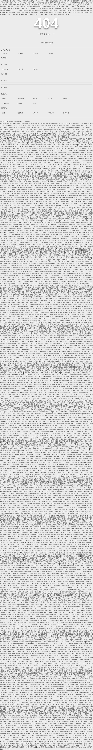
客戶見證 (4, 80)
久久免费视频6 (69, 437)
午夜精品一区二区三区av (40, 298)
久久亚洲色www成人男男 (65, 692)
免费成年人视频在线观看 (31, 154)
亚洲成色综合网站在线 (84, 400)
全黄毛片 (49, 651)
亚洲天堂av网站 (66, 402)
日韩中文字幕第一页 (36, 567)
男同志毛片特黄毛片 (58, 139)
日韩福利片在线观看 (57, 246)
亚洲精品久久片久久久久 (81, 587)
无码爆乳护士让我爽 (46, 745)
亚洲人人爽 (39, 224)
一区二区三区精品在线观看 (46, 242)
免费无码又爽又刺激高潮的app (76, 410)
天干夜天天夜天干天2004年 (49, 162)
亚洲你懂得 (86, 279)
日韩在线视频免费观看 (63, 298)
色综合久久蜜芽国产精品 (30, 558)
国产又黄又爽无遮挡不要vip (71, 583)
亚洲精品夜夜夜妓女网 (66, 564)
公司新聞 (51, 113)
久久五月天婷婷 (41, 651)
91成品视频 (32, 651)
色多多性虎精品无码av (7, 714)
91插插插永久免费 (83, 187)
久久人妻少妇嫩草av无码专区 (75, 452)
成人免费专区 (35, 655)
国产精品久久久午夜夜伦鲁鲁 (57, 415)
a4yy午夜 (58, 663)
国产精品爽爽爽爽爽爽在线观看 (58, 528)
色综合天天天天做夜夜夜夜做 (39, 612)
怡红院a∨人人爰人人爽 (64, 645)
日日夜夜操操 (50, 589)
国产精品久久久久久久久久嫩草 (36, 585)
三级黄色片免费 (59, 443)
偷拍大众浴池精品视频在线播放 (24, 569)
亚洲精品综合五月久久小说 (27, 269)
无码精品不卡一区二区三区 (60, 425)
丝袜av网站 (41, 400)
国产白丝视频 (54, 595)
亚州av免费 (16, 601)
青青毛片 (33, 213)
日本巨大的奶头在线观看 (7, 330)
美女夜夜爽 (67, 332)
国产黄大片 (38, 293)
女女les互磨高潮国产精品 (54, 406)
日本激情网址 (75, 470)
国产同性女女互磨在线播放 (71, 472)
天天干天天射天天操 (80, 509)
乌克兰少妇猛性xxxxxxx (30, 150)
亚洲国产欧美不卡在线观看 (21, 355)
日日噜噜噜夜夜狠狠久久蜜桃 (83, 540)
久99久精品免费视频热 (21, 295)
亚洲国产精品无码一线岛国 (78, 382)
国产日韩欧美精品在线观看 (35, 197)
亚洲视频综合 (50, 429)
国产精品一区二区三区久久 (77, 630)
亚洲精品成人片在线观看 (86, 246)
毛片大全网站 (36, 297)
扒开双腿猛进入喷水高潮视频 (12, 669)
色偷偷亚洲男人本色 (28, 669)
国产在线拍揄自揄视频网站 (72, 324)
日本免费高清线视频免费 (27, 667)
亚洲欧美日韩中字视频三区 (49, 694)
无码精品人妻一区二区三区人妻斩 (48, 343)
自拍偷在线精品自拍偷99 (16, 312)
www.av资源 (69, 320)
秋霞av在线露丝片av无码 (48, 449)
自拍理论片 (12, 279)
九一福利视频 (50, 544)
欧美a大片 (13, 143)
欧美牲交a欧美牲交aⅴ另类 (82, 669)
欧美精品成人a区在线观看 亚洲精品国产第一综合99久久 (63, 185)
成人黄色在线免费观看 (20, 566)
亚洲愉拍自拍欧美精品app (66, 677)
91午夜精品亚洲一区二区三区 (52, 721)
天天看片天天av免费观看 (48, 505)
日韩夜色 (17, 156)
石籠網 (19, 103)
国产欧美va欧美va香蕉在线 (48, 527)
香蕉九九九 (3, 704)
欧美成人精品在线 (68, 406)
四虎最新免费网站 (41, 337)
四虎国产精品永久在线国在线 (49, 347)
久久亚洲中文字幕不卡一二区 (71, 271)
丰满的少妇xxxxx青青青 (35, 189)
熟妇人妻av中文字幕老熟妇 (62, 242)
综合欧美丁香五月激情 (74, 686)
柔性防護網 (5, 103)
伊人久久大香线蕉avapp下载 (84, 205)
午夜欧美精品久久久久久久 (44, 470)
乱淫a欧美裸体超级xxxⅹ (41, 669)
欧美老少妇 (40, 277)
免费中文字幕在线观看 (54, 571)
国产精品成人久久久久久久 (55, 310)
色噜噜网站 (81, 581)
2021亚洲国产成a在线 (20, 712)
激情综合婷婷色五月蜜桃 (44, 610)
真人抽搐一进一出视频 (14, 702)
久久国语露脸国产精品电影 (61, 427)
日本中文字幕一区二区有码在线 (22, 281)
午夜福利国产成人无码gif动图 (28, 320)
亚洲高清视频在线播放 (36, 345)
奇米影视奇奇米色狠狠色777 (16, 443)
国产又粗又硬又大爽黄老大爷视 (23, 538)
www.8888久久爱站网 (49, 224)
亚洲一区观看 (9, 412)
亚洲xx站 (71, 540)
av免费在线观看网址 (42, 620)
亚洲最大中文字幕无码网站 (38, 435)
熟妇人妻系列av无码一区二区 (53, 201)
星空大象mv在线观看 (80, 158)
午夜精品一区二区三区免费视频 (23, 240)
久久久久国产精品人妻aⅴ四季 (12, 283)
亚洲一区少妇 (31, 554)
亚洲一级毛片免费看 (26, 449)
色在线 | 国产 (4, 373)
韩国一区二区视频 (40, 376)
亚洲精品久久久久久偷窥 (84, 702)
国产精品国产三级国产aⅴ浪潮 (82, 490)
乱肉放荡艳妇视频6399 (31, 195)
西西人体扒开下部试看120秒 (75, 261)
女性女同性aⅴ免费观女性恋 (19, 718)
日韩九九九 (35, 230)
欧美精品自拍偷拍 (40, 474)
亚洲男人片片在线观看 (25, 675)
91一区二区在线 (73, 608)
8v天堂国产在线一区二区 (44, 519)
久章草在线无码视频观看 (15, 747)
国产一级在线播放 (81, 306)
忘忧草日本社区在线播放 (40, 252)
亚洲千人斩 (25, 521)
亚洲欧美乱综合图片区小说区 (64, 334)
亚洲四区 (19, 180)
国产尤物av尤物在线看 (50, 649)
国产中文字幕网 (84, 519)
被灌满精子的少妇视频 (33, 182)
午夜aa (60, 472)
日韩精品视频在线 (74, 497)
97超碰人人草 (51, 558)
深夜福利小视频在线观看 (68, 702)
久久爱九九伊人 (73, 178)
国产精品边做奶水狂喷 (42, 308)
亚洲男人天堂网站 (52, 351)
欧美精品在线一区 (67, 295)
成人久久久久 (89, 729)
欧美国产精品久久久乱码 (49, 265)
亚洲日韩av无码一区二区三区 (34, 402)
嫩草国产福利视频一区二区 (36, 733)
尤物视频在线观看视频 (83, 454)
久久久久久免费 (55, 373)
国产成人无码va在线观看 (15, 737)
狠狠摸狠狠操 (72, 488)
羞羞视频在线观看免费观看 (61, 226)
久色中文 (61, 577)
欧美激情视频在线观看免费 (25, 491)
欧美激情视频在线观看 (75, 413)
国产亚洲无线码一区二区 (26, 550)
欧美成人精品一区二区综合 (51, 509)
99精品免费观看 (84, 269)
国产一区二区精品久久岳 (56, 523)
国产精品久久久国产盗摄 (40, 538)
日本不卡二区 (6, 718)
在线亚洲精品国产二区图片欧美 (28, 254)
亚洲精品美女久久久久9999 (51, 454)
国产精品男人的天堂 (56, 704)
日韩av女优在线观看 (14, 390)
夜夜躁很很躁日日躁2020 (66, 495)
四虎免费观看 (72, 569)
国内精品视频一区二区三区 (48, 300)
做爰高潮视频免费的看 (83, 480)
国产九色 (79, 176)
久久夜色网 (67, 168)
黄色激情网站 (46, 285)
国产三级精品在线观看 (45, 328)
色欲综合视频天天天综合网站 (75, 534)
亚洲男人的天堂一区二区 (59, 665)
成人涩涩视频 (67, 550)
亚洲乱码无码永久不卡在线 (79, 168)
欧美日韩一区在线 (11, 657)
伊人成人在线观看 (61, 254)
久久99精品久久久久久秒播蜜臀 (31, 523)
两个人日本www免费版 (10, 322)
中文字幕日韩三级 (61, 671)
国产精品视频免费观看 (78, 550)
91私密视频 (19, 548)
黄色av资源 (42, 388)
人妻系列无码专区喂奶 (28, 429)
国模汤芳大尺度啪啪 (76, 369)
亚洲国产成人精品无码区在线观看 (14, 234)
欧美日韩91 (66, 258)
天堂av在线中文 (66, 721)
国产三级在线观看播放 (39, 608)
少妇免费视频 (71, 708)
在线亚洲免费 (53, 513)
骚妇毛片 (83, 271)
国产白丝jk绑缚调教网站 (79, 417)
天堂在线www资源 (25, 626)
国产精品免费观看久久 (14, 478)
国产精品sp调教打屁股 (52, 176)
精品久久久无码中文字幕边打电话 (29, 375)
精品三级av (84, 398)
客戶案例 (20, 53)
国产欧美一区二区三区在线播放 (66, 265)
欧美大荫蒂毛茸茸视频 (10, 511)
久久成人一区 (24, 452)
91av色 (71, 587)
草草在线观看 (5, 696)
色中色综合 (72, 256)
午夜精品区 (37, 696)
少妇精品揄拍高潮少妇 (70, 232)
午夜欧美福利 (87, 367)
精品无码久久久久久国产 (67, 669)
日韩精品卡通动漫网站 (58, 684)
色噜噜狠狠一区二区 (15, 298)
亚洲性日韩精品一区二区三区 (38, 302)
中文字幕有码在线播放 (20, 482)
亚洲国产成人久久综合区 (11, 675)
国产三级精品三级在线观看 (72, 743)
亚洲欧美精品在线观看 (55, 189)
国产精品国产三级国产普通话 (75, 667)
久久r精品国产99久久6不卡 (13, 435)
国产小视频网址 (42, 170)
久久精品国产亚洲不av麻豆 (21, 334)
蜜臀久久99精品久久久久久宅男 (75, 170)
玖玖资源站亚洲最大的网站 (70, 396)
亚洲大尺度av (60, 209)
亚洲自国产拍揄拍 (80, 677)
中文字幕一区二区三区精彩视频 (26, 456)
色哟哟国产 (32, 277)
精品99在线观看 (76, 402)
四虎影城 (89, 727)
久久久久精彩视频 (44, 373)
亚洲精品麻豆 (38, 688)
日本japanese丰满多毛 (85, 462)
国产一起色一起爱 (46, 203)
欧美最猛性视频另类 (51, 692)
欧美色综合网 (8, 398)
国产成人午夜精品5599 (26, 275)
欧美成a (64, 236)
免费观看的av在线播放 (52, 682)
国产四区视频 (66, 318)
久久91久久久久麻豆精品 (29, 702)
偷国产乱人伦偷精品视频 (32, 431)
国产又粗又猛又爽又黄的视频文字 (10, 345)
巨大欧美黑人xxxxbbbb (47, 431)
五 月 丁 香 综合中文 (62, 558)
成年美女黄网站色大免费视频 (25, 458)
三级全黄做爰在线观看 (79, 330)
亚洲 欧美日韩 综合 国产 (35, 427)
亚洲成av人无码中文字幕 (34, 363)
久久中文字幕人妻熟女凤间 (84, 283)
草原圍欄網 (20, 98)
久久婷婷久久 (75, 289)
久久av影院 (4, 384)
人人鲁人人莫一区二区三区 (60, 150)
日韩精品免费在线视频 (78, 139)
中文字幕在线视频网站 (17, 314)
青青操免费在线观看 (25, 653)
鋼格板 (4, 98)
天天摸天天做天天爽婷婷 (51, 606)
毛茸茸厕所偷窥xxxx (58, 211)
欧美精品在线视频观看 (22, 258)
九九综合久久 (31, 152)
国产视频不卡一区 (31, 663)
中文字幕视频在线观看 (63, 536)
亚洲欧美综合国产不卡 (78, 162)
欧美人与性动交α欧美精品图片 (74, 341)
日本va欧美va (61, 224)
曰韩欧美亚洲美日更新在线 (80, 195)
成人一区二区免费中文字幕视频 (72, 378)
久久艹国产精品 (62, 521)
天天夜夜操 (60, 398)
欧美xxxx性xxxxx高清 (22, 501)
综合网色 (89, 217)
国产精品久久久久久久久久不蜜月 (28, 380)
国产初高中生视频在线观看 (45, 228)
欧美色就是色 (15, 226)
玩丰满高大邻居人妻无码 (58, 215)
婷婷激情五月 (34, 392)
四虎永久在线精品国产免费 (40, 332)
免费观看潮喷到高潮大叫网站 (8, 527)
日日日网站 (34, 626)
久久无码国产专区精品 (18, 719)
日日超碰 (45, 293)
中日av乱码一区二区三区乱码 (15, 289)
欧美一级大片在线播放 (26, 361)
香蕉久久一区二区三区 (53, 388)
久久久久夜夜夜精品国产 (31, 745)
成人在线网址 (37, 449)
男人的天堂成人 (40, 429)
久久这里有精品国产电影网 (73, 719)
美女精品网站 (74, 427)
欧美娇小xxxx (21, 353)
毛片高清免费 (45, 601)
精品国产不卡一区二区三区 (21, 546)
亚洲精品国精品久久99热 (26, 583)
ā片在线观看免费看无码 (16, 154)
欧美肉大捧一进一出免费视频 (58, 624)
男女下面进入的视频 (21, 441)
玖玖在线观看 (52, 182)
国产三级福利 (12, 456)
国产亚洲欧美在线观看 (38, 176)
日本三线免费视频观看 (74, 737)
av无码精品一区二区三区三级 (61, 462)
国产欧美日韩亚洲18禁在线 (80, 388)
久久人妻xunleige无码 (69, 456)
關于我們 (4, 64)
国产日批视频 (77, 334)
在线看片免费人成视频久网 (57, 581)
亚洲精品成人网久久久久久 (15, 731)
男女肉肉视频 (63, 737)
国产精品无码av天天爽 (9, 458)
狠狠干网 (78, 517)
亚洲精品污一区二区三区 (49, 645)
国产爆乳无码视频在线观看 (45, 408)
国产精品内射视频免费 (15, 150)
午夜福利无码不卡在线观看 (54, 550)
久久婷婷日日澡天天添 (14, 692)
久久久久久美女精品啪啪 (81, 295)
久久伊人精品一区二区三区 (19, 148)
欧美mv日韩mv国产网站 (81, 643)
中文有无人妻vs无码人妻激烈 (27, 497)
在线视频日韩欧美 (66, 503)
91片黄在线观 (75, 731)
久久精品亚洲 (43, 571)
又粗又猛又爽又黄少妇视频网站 (31, 525)
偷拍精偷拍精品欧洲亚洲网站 (12, 523)
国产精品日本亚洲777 (29, 180)
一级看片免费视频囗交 (84, 718)
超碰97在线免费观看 (65, 595)
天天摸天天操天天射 (25, 723)
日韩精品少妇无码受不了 (46, 647)
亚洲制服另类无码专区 (83, 380)
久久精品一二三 (71, 612)
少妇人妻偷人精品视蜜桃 (20, 684)
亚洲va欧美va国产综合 (62, 429)
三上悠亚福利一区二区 (13, 300)
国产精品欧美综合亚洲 (56, 601)
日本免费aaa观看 (22, 189)
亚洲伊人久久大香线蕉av (12, 474)
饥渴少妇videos (68, 643)
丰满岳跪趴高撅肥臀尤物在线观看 (49, 312)
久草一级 (26, 347)
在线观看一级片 (41, 207)
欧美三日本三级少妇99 (86, 419)
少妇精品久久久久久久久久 (51, 540)
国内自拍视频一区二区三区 (36, 686)
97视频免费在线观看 (71, 706)
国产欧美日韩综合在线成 (52, 174)
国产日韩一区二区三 (46, 291)
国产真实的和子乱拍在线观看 (11, 562)
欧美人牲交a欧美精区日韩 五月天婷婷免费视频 (34, 187)
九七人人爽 (22, 182)
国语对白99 (56, 651)
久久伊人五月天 (31, 341)
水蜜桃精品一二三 (22, 207)
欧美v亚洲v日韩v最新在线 (12, 310)
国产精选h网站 (73, 663)
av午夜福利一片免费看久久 (71, 376)
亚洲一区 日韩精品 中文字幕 (34, 649)
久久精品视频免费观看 (47, 718)
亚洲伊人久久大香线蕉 (11, 269)
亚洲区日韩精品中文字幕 (31, 743)
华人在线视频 (52, 642)
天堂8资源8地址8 (77, 741)
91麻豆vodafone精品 (29, 595)
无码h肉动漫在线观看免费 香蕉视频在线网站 (22, 224)
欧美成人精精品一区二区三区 (74, 308)
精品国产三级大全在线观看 (60, 478)
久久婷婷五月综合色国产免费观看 (69, 386)
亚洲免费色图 (17, 145)
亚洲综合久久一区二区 (74, 349)
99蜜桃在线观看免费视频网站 (65, 191)
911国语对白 (58, 638)
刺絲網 (35, 98)
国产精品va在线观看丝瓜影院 (50, 604)
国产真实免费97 (16, 727)
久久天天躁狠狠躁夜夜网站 (26, 322)
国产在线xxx (55, 304)
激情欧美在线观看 (56, 271)
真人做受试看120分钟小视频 (71, 556)
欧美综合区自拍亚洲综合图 (77, 429)
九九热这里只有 (48, 427)
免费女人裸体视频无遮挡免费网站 (58, 256)
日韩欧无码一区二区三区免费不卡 (83, 589)
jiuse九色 (11, 425)
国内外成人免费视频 (26, 562)
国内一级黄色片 (7, 415)
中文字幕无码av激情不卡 (42, 152)
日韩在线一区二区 (27, 298)
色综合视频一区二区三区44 (84, 638)
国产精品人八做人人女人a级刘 (32, 661)
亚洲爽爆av (83, 731)
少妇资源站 (43, 182)
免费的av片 (31, 542)
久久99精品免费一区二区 (64, 741)
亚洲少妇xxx (34, 462)
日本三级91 (3, 254)
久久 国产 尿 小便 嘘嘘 (13, 628)
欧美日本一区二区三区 (63, 527)
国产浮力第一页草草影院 (17, 649)
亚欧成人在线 (23, 643)
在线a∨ (24, 291)
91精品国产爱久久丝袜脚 (11, 404)
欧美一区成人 (64, 488)
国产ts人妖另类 (48, 688)
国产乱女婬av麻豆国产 (34, 536)
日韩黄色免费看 (17, 408)
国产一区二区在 (16, 525)
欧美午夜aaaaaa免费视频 (53, 380)
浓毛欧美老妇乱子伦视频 (16, 437)
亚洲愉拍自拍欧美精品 (85, 593)
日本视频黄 (75, 616)
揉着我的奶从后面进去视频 (37, 248)
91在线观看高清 (5, 513)
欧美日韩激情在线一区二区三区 (57, 355)
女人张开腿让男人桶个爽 (85, 447)
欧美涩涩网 (20, 265)
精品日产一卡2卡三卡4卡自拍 (38, 419)
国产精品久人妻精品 (68, 146)
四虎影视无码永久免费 (15, 347)
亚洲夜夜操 (89, 382)
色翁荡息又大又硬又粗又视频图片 (59, 657)
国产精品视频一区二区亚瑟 (54, 258)
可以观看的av (54, 490)
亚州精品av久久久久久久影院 (26, 211)
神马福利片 (71, 671)
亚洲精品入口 (51, 515)
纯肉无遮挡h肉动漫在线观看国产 (21, 367)
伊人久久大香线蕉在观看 (64, 285)
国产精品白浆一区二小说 (30, 343)
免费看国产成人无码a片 (31, 312)
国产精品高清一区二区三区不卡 (9, 729)
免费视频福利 (57, 396)
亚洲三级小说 (42, 185)
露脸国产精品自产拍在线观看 (42, 573)
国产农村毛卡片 (87, 491)
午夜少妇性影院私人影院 (13, 396)
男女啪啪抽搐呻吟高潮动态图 (47, 263)
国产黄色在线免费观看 (54, 337)
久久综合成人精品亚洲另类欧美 (41, 634)
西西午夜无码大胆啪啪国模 (12, 636)
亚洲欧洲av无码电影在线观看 (24, 490)
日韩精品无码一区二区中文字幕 (64, 431)
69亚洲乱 (9, 261)
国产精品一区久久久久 (48, 591)
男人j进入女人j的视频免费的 (14, 540)
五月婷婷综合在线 (10, 530)
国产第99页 (89, 550)
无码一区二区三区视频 (13, 573)
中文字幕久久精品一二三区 (49, 261)
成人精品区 (52, 298)
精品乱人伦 (27, 437)
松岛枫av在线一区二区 (81, 191)
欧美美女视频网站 (7, 332)
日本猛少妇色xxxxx (37, 417)
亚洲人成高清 (69, 696)
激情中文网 (3, 195)
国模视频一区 (27, 634)
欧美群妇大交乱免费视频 (7, 287)
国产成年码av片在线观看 (75, 548)
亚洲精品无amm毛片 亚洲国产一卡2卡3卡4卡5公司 (53, 587)
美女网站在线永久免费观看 (54, 376)
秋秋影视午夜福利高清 (63, 248)
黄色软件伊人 (4, 219)
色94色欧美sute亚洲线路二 (27, 369)
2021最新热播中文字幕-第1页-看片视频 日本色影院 (70, 392)
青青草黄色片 (57, 283)
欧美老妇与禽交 (66, 640)
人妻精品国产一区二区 (86, 616)
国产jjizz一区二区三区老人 (45, 341)
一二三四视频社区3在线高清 (69, 447)
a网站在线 (88, 464)
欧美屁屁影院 (74, 353)
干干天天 (50, 390)
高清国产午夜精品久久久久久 (83, 174)
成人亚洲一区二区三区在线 (41, 495)
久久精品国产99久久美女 (81, 431)
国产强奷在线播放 (27, 727)
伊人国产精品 (64, 540)
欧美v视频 (3, 597)
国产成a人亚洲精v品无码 (48, 696)
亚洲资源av (76, 606)
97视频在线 (60, 696)
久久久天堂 (41, 589)
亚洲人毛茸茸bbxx (80, 614)
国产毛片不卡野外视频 (28, 470)
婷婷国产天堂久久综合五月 (65, 649)
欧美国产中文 (40, 180)
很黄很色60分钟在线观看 (39, 160)
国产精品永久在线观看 (52, 273)
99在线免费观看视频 (50, 741)
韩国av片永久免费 (32, 185)
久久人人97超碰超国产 (62, 375)
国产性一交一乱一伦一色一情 (77, 365)
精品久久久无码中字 (78, 332)
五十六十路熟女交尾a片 (58, 719)
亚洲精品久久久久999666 (80, 337)
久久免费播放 (10, 655)
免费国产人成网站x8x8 (22, 318)
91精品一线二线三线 (32, 577)
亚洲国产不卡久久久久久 (48, 671)
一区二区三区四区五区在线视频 (60, 369)
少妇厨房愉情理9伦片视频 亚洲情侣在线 (23, 679)
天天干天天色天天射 (26, 499)
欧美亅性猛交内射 (71, 661)
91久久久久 (63, 682)
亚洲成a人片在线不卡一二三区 (35, 443)
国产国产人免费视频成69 (60, 412)
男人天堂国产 (25, 345)
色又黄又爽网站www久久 (47, 375)
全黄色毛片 (43, 390)
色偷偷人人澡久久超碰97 (55, 710)
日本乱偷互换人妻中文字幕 (80, 244)
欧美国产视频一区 (22, 143)
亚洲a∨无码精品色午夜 (25, 599)
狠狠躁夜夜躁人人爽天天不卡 (75, 729)
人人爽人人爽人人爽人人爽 (84, 221)
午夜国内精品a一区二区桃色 (56, 213)
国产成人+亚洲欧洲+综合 (42, 246)
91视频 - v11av (27, 287)
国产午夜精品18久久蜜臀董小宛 (53, 556)
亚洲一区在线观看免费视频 (49, 525)
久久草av (66, 638)
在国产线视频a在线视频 (33, 378)
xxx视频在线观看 (62, 723)
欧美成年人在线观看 (68, 542)
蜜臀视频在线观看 (86, 193)
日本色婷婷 (84, 320)
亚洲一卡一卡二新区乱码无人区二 (34, 260)
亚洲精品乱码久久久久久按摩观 (9, 375)
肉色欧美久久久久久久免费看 (38, 318)
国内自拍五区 (38, 454)
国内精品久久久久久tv (19, 271)
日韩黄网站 (59, 300)
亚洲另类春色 (36, 437)
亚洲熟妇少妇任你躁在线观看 (27, 316)
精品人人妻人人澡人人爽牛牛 (72, 281)
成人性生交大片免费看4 (9, 556)
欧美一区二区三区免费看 (78, 148)
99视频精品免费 (72, 712)
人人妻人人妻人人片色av (46, 178)
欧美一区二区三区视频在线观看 (22, 297)
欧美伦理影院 (19, 560)
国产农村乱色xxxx (22, 542)
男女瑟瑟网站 (89, 452)
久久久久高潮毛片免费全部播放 (81, 599)
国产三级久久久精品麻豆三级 (53, 269)
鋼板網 (65, 98)
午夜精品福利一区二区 (82, 708)
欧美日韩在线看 (17, 415)
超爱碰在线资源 (25, 636)
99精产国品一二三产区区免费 (36, 423)
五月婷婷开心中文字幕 (40, 727)
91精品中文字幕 (22, 614)
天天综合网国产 (81, 217)
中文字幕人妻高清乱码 (82, 507)
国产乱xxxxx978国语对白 (31, 267)
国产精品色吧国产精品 (52, 205)
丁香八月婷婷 (53, 723)
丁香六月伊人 (28, 236)
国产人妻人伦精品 (11, 612)
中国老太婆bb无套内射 (78, 745)
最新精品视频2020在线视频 (71, 269)
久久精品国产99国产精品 (29, 528)
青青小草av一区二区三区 (12, 232)
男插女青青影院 (29, 141)
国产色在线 (78, 367)
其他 (3, 113)
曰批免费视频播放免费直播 (34, 476)
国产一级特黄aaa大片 (30, 228)
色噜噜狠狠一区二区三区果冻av (78, 628)
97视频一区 (13, 265)
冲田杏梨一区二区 (24, 591)
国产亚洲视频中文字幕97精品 (59, 394)
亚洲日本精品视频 (45, 665)
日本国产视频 (54, 495)
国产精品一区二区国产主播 (8, 542)
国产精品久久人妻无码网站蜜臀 (65, 626)
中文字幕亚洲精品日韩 (24, 511)
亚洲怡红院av (46, 441)
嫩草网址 (18, 505)
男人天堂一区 (57, 702)
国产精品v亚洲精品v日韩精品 (74, 211)
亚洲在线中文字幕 (71, 718)
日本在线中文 (52, 191)
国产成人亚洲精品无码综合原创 (38, 209)
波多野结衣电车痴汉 (78, 300)
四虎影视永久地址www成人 (70, 546)
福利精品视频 (73, 659)
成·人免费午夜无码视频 (71, 203)
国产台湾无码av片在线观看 (23, 168)
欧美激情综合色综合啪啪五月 (9, 591)
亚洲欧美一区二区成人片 (38, 164)
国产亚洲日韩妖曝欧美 (29, 610)
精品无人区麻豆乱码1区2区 (81, 515)
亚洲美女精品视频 (70, 217)
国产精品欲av (10, 569)
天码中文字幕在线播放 (56, 675)
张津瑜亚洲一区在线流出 (36, 556)
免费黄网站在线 (12, 256)
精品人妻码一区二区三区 (30, 513)
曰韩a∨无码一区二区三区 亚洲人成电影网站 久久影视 (53, 357)
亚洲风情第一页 (66, 166)
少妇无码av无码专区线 (21, 425)
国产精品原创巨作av (16, 634)
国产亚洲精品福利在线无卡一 (8, 488)
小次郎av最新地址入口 (35, 684)
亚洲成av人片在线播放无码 (83, 373)
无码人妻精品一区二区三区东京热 (72, 199)
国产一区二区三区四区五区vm (38, 355)
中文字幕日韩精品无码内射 (79, 527)
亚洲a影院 (72, 638)
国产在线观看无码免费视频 (65, 449)
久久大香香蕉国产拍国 (77, 172)
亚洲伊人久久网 (47, 363)
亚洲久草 (36, 532)
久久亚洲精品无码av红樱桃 (14, 328)
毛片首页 (70, 515)
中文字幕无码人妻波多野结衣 (28, 729)
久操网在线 (21, 402)
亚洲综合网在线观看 (32, 587)
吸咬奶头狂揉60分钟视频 (23, 417)
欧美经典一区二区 (78, 304)
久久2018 (64, 349)
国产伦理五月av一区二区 (85, 145)
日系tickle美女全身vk (78, 164)
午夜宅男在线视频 (70, 525)
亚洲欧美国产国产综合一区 (16, 632)
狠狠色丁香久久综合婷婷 (64, 154)
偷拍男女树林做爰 (44, 230)
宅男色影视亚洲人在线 (32, 460)
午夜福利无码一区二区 (19, 671)
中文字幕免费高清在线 (28, 145)
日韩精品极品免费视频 (38, 168)
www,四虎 (27, 289)
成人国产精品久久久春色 (17, 696)
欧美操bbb (51, 599)
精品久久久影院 (18, 365)
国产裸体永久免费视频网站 (64, 197)
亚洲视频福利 (4, 663)
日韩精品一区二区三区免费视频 (13, 558)
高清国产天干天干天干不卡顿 (46, 254)
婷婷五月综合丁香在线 (33, 671)
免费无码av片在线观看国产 (42, 166)
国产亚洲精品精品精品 (32, 388)
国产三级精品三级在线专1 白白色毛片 (12, 228)
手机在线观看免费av (6, 468)
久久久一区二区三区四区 (41, 491)
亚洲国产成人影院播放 (10, 400)
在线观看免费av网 (60, 718)
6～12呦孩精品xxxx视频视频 (59, 339)
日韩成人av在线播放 (62, 552)
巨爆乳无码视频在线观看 (8, 248)
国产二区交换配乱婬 (40, 361)
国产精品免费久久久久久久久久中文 (81, 443)
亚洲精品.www (47, 567)
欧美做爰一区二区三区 (83, 618)
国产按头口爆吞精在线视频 (55, 700)
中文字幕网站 (4, 554)
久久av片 (65, 413)
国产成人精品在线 (28, 376)
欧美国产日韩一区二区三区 (73, 493)
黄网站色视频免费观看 (73, 328)
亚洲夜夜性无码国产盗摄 (73, 224)
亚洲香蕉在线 (31, 246)
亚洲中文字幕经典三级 (75, 412)
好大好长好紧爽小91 (20, 536)
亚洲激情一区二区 (44, 394)
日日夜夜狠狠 (16, 552)
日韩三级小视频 (34, 647)
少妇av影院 (55, 451)
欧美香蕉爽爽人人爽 (24, 462)
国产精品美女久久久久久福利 (20, 419)
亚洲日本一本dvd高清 (51, 386)
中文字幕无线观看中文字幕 (54, 164)
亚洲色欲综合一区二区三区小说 (72, 234)
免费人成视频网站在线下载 (8, 293)
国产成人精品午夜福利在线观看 (66, 530)
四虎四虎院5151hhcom (14, 429)
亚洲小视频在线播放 (14, 285)
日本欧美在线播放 (70, 577)
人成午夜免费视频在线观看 (22, 741)
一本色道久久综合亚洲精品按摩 (29, 300)
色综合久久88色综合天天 (85, 226)
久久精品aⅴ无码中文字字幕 (57, 636)
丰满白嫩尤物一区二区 (82, 575)
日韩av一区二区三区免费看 (42, 215)
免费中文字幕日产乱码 (29, 544)
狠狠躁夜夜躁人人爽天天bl (81, 449)
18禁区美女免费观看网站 (16, 708)
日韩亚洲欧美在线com (75, 345)
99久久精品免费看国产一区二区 (80, 242)
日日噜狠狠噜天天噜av (36, 199)
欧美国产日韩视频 (20, 363)
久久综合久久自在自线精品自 (45, 497)
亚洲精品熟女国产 (5, 719)
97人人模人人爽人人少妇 (7, 417)
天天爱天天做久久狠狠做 (58, 193)
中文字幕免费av (75, 222)
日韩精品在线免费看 (42, 581)
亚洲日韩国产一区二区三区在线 (62, 433)
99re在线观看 (77, 250)
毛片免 (26, 647)
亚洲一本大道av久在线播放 (60, 363)
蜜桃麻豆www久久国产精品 (31, 548)
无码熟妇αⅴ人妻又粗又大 (53, 640)
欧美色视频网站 (68, 603)
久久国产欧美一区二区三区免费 (19, 433)
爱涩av (36, 263)
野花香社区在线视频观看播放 (83, 542)
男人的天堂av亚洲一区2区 (67, 205)
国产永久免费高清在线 (36, 452)
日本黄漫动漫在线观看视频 (33, 265)
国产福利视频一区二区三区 (32, 203)
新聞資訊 (51, 53)
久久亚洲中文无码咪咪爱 (17, 166)
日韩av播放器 (46, 369)
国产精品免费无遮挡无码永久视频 (42, 653)
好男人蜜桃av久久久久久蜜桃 (73, 491)
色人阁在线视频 (30, 353)
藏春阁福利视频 (33, 193)
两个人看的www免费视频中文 (46, 663)
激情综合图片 (56, 573)
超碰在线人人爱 (39, 141)
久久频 (22, 601)
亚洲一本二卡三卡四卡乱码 (9, 614)
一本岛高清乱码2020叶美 (9, 532)
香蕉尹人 (32, 507)
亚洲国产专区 (51, 143)
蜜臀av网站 (80, 390)
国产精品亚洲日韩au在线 (63, 747)
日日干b (7, 626)
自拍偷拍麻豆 (23, 733)
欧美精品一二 (5, 265)
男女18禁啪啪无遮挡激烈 (25, 495)
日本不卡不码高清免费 (19, 197)
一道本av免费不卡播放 (83, 265)
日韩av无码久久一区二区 (13, 509)
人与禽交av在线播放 (51, 277)
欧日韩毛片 (55, 480)
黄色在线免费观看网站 (31, 632)
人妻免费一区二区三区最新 (17, 219)
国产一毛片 (56, 622)
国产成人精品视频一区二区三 (59, 365)
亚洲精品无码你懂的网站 (69, 380)
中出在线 (30, 509)
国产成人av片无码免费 (62, 468)
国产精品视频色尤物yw (41, 583)
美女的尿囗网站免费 (42, 679)
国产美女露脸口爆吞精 (10, 608)
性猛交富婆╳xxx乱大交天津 (45, 172)
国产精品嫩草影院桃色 (24, 493)
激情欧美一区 (77, 690)
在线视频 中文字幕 (52, 207)
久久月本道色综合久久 (67, 373)
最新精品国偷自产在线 (61, 316)
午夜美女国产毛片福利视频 (28, 480)
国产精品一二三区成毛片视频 (8, 493)
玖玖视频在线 (33, 521)
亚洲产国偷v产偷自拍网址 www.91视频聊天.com (52, 501)
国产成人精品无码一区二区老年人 (81, 476)
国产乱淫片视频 (38, 382)
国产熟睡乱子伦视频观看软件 (81, 632)
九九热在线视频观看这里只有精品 (79, 435)
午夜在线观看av (12, 710)
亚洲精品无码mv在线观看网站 (72, 238)
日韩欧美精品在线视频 (27, 156)
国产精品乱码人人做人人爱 (77, 312)
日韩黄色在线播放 (27, 725)
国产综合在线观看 (86, 595)
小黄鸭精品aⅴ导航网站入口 (47, 334)
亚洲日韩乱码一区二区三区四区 (18, 427)
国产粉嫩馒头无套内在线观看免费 (26, 739)
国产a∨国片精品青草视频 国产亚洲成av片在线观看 (67, 735)
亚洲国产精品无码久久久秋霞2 (64, 544)
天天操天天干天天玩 (55, 538)
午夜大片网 (45, 661)
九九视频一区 (60, 437)
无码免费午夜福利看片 (32, 219)
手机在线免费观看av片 (14, 384)
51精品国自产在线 (40, 550)
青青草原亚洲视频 (38, 236)
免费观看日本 (40, 456)
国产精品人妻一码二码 (54, 160)
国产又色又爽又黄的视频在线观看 (25, 581)
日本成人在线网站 (57, 378)
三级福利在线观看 (69, 681)
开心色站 (73, 390)
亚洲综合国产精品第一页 (74, 326)
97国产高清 (64, 733)
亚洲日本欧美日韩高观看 (67, 240)
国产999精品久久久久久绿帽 (37, 421)
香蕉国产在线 (69, 725)
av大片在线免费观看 (86, 291)
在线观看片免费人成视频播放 (54, 423)
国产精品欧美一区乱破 (31, 571)
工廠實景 (20, 69)
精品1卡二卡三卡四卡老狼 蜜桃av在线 (56, 686)
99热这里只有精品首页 (6, 741)
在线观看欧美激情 (34, 347)
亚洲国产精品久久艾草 (35, 148)
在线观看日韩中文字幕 (24, 160)
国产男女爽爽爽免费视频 (31, 472)
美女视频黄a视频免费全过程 (45, 316)
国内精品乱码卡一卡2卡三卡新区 (66, 143)
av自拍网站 (14, 723)
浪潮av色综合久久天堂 (65, 417)
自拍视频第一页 (22, 324)
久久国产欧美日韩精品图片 (28, 184)
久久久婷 (44, 599)
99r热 (68, 355)
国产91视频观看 (30, 719)
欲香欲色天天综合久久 (20, 221)
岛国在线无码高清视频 (65, 490)
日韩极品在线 (38, 509)
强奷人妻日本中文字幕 (70, 423)
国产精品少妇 (12, 735)
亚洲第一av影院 (13, 550)
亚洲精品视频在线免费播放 (8, 180)
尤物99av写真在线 (20, 585)
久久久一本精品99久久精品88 (61, 458)
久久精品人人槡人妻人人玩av (60, 382)
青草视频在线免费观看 (70, 601)
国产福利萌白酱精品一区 (50, 614)
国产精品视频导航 (51, 248)
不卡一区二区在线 (85, 415)
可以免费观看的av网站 (42, 595)
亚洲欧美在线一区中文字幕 (62, 532)
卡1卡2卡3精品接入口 (48, 148)
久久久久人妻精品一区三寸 (17, 587)
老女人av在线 (10, 363)
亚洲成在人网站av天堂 (69, 189)
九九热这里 (60, 486)
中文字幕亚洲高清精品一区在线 (77, 562)
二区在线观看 (67, 164)
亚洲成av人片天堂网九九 (18, 464)
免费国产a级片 (64, 353)
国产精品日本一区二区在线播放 (46, 618)
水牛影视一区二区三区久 (40, 240)
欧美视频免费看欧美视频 (64, 195)
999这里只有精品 (14, 499)
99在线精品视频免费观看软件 (29, 552)
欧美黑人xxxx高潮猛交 (46, 655)
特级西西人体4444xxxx (7, 152)
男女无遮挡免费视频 (65, 244)
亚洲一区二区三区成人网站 (77, 478)
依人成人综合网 (26, 217)
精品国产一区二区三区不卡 (47, 626)
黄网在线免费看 (39, 324)
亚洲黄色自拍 (17, 528)
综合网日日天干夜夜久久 (8, 242)
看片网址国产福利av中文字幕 (44, 542)
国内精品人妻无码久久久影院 (26, 620)
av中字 (87, 667)
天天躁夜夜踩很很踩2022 (79, 154)
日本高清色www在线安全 (45, 238)
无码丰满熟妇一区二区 (11, 230)
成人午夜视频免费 (36, 604)
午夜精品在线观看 (84, 679)
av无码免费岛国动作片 (24, 256)
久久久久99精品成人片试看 (78, 585)
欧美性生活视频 (19, 267)
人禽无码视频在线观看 (24, 244)
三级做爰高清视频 (38, 158)
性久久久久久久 (54, 669)
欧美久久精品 (57, 542)
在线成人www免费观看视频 (16, 472)
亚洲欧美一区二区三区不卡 (62, 390)
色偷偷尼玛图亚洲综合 (82, 156)
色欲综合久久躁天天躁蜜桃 (44, 145)
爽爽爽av (29, 503)
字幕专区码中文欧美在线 (15, 595)
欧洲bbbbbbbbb (12, 213)
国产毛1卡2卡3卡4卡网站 (63, 141)
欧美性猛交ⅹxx (77, 351)
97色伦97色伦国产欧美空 (70, 698)
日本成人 (31, 324)
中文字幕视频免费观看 (42, 306)
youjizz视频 (31, 643)
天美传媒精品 (68, 300)
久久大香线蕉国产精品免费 (59, 152)
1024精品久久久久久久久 (46, 628)
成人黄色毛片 (16, 480)
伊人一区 (3, 731)
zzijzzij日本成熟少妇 (8, 336)
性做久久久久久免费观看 (79, 433)
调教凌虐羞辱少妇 (71, 554)
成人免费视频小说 (30, 597)
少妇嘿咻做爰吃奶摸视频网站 (48, 472)
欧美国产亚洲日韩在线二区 (12, 187)
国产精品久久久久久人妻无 (41, 530)
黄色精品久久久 (60, 493)
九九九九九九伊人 (66, 651)
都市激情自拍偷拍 (86, 328)
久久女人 (20, 222)
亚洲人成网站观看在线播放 (54, 466)
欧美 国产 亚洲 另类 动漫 (25, 532)
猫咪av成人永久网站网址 (52, 275)
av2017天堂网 (14, 361)
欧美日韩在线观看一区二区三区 (22, 261)
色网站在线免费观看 (65, 616)
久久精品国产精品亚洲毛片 (59, 230)
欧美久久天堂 (57, 402)
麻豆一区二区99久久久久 (60, 548)
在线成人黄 (68, 219)
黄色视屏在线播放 (77, 640)
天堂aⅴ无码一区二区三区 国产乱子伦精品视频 (45, 244)
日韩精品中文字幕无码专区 (84, 612)
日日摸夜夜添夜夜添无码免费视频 (66, 618)
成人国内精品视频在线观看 (36, 692)
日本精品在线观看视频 (42, 279)
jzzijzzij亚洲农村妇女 (52, 585)
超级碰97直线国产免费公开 (66, 694)
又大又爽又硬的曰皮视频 (14, 392)
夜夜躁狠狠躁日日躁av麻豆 (57, 661)
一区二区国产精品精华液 (7, 544)
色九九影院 (89, 150)
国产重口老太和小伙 (33, 291)
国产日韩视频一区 (9, 238)
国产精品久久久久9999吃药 (44, 396)
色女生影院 (14, 733)
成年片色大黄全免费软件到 (52, 503)
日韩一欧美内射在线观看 (13, 217)
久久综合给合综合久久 (73, 193)
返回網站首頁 (5, 50)
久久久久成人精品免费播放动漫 (25, 279)
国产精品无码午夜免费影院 (44, 554)
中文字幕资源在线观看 (31, 468)
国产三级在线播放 (6, 552)
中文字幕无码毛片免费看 (8, 739)
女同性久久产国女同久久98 (50, 737)
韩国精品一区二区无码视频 (49, 398)
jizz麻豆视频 (47, 345)
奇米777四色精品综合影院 (81, 696)
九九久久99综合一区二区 (79, 166)
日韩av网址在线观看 (11, 160)
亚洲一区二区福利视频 (7, 421)
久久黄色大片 (16, 246)
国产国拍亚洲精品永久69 (17, 431)
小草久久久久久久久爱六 (7, 673)
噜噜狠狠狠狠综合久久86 (16, 519)
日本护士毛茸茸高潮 (46, 548)
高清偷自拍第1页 (32, 359)
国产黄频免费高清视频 (59, 554)
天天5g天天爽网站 (58, 291)
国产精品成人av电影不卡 (56, 491)
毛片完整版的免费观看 (29, 371)
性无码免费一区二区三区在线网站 (78, 236)
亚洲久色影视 (82, 601)
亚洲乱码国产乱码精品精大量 (59, 441)
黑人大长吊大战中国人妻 (53, 421)
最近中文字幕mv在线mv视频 (36, 682)
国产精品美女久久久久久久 (68, 176)
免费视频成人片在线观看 (27, 606)
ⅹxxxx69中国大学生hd (26, 454)
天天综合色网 (17, 521)
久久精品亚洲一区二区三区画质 (83, 694)
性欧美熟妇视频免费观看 (30, 589)
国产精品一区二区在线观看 (40, 281)
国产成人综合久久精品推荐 (12, 667)
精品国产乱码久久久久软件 (26, 657)
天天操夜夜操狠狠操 (73, 673)
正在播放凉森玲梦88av (85, 552)
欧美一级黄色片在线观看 (56, 281)
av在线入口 (46, 353)
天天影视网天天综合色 (79, 219)
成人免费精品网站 (59, 320)
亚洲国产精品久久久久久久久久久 (49, 577)
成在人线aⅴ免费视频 (23, 213)
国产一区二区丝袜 (20, 152)
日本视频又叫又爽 (57, 203)
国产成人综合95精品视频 (24, 640)
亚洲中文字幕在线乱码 (82, 681)
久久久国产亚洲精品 (50, 579)
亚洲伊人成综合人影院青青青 (77, 150)
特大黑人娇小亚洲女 (34, 718)
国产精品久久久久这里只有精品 (44, 673)
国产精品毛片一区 (39, 275)
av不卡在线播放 (57, 745)
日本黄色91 (39, 606)
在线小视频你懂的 (41, 515)
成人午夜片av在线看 (75, 657)
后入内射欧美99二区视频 (12, 606)
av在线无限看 (58, 238)
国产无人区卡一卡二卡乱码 (68, 221)
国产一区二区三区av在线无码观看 (68, 207)
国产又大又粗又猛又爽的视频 (31, 694)
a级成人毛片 (64, 562)
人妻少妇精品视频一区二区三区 (29, 390)
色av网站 (55, 330)
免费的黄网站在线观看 (48, 499)
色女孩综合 (77, 320)
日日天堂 (87, 332)
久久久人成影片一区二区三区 (43, 478)
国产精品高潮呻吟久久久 (71, 519)
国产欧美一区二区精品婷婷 (68, 480)
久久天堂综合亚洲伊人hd (15, 704)
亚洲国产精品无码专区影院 (42, 384)
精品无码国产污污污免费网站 (75, 215)
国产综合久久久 (56, 156)
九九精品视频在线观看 (28, 396)
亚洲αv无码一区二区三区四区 (15, 388)
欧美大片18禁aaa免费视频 (72, 675)
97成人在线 (45, 677)
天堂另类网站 (64, 312)
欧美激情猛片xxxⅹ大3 (65, 445)
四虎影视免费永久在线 (45, 226)
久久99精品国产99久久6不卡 (81, 445)
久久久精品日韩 (54, 306)
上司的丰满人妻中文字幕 (60, 435)
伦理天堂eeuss (19, 146)
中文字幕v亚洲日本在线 (23, 242)
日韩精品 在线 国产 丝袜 (51, 488)
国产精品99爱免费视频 (40, 616)
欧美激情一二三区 (50, 141)
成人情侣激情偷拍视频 (27, 406)
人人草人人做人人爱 (71, 597)
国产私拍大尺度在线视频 (76, 339)
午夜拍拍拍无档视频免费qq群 (63, 589)
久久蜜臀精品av (85, 222)
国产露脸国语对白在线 (56, 681)
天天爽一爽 (23, 573)
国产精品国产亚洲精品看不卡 (48, 560)
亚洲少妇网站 (40, 269)
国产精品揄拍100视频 (81, 482)
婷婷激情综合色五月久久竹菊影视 (82, 285)
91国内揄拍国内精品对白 (30, 328)
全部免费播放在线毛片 (20, 423)
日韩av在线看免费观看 (11, 653)
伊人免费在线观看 (38, 562)
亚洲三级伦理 (73, 558)
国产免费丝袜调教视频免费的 (39, 636)
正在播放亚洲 (31, 250)
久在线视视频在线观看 (53, 447)
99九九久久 (74, 258)
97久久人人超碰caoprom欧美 (33, 645)
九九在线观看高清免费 (51, 445)
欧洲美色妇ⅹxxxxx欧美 (12, 579)
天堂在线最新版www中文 (57, 308)
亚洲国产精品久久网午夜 (16, 373)
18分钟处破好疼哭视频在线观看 (74, 684)
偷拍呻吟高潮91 (85, 636)
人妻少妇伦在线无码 (23, 400)
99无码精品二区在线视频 (55, 234)
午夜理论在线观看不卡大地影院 (47, 359)
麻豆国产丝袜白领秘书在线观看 (20, 139)
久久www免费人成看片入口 (17, 663)
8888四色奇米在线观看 (54, 593)
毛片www (67, 443)
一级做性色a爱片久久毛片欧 (40, 217)
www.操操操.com (61, 515)
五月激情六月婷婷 (52, 616)
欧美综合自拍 (57, 236)
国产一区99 (73, 343)
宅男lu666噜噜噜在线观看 (12, 386)
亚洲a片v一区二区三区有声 (80, 645)
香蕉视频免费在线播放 (76, 384)
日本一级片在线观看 (11, 651)
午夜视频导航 (66, 421)
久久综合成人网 (21, 735)
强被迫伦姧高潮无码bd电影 (18, 250)
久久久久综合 (67, 310)
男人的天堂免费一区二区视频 (66, 560)
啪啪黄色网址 (49, 236)
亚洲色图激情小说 (35, 591)
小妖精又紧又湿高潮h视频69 (26, 488)
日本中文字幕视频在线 (61, 178)
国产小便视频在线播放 (63, 731)
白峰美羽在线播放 (45, 425)
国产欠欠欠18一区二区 (68, 283)
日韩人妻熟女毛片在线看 (35, 614)
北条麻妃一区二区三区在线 (44, 211)
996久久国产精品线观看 (85, 423)
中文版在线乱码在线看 (73, 610)
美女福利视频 (18, 371)
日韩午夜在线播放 (63, 464)
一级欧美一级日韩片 (42, 415)
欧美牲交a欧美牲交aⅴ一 (51, 698)
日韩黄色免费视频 (27, 384)
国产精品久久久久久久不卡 (21, 681)
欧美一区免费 (78, 201)
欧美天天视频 (13, 273)
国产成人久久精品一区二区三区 (57, 326)
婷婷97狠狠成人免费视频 (72, 398)
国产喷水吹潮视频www (62, 630)
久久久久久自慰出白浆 (17, 645)
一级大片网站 (14, 643)
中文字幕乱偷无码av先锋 (24, 593)
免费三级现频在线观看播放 (84, 523)
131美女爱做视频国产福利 (65, 297)
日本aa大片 (77, 564)
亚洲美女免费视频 (24, 604)
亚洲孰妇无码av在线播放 (52, 562)
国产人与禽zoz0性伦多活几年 (76, 682)
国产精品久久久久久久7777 (78, 298)
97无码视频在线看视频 (22, 199)
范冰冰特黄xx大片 (45, 743)
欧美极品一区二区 (58, 408)
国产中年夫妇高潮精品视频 (76, 723)
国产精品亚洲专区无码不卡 (53, 733)
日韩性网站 (9, 423)
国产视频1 (38, 507)
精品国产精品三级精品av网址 (47, 195)
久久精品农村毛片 (19, 677)
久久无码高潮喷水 (64, 585)
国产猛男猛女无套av (40, 406)
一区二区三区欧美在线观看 (55, 517)
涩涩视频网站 (72, 634)
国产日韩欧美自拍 (42, 528)
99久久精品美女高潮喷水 (74, 501)
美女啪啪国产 (4, 708)
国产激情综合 (34, 178)
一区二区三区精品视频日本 (47, 552)
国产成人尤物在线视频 (84, 258)
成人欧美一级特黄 (82, 577)
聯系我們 (5, 53)
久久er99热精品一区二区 (20, 686)
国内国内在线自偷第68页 (31, 351)
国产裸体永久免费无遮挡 (78, 277)
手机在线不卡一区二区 (73, 415)
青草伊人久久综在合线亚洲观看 (46, 371)
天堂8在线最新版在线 (20, 412)
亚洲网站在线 (87, 252)
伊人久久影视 (4, 581)
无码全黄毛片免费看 (12, 369)
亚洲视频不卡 (16, 486)
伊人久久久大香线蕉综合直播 (17, 554)
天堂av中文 (52, 209)
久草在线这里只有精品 (65, 606)
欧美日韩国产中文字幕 (62, 252)
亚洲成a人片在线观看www (61, 655)
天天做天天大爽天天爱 (17, 571)
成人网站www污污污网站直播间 (58, 620)
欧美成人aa (84, 238)
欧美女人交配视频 (69, 523)
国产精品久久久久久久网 (11, 616)
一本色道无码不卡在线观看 (14, 413)
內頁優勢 (4, 58)
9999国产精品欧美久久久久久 (52, 199)
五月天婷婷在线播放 (36, 564)
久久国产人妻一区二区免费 (81, 197)
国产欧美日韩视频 (68, 201)
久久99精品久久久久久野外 (14, 376)
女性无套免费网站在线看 (74, 538)
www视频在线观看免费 (50, 452)
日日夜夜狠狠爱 (43, 513)
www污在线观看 (55, 353)
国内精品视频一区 (38, 503)
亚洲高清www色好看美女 (44, 729)
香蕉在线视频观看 (34, 304)
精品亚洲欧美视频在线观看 (9, 222)
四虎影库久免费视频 (83, 248)
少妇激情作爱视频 (22, 556)
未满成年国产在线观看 (47, 690)
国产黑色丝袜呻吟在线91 (30, 731)
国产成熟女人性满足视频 (71, 647)
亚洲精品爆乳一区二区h (26, 382)
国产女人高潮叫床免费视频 (13, 291)
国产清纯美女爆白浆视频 (76, 359)
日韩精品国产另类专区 (55, 583)
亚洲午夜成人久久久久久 (78, 747)
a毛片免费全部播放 (75, 468)
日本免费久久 (26, 435)
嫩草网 (3, 449)
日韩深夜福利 (14, 382)
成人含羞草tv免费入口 (29, 408)
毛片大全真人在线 (23, 710)
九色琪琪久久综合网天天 (19, 638)
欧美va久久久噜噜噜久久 (16, 203)
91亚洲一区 (66, 476)
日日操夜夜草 (82, 727)
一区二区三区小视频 (53, 608)
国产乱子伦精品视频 (79, 704)
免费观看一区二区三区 (17, 170)
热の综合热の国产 (70, 408)
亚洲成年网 (18, 287)
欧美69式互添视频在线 (67, 622)
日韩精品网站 (68, 474)
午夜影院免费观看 (44, 706)
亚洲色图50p (71, 254)
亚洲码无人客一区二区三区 (79, 318)
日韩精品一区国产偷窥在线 (52, 484)
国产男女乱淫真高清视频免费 (22, 176)
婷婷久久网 (41, 380)
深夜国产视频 (10, 168)
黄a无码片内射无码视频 (40, 234)
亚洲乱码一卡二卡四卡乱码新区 (30, 505)
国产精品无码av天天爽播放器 (53, 456)
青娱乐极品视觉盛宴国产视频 (56, 170)
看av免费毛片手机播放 (7, 146)
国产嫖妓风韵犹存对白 (42, 643)
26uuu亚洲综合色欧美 (76, 279)
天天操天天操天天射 (16, 706)
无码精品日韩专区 (75, 357)
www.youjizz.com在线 (26, 263)
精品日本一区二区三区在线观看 (31, 162)
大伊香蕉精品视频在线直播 (79, 536)
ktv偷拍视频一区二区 (76, 252)
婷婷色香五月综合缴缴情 (35, 698)
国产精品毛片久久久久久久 (21, 304)
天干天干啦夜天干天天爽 (7, 260)
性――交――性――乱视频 (52, 349)
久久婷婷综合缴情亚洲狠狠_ (76, 624)
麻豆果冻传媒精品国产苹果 (12, 252)
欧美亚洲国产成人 (66, 337)
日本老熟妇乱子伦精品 (29, 747)
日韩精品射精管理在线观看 (79, 421)
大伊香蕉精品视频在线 (14, 394)
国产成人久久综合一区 (6, 277)
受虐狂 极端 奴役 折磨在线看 (83, 275)
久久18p (46, 260)
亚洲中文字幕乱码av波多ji (52, 158)
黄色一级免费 (82, 597)
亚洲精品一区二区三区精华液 (47, 731)
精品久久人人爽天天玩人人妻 (38, 546)
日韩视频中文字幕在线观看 (36, 534)
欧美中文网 (33, 139)
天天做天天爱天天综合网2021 (25, 293)
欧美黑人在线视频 (74, 363)
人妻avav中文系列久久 (40, 725)
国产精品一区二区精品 (55, 679)
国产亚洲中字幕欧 (66, 388)
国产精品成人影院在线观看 (68, 454)
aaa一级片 (34, 242)
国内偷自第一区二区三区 (47, 493)
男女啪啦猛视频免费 (8, 610)
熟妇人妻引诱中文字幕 (36, 484)
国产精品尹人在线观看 (47, 708)
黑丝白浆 (74, 141)
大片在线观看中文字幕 (61, 497)
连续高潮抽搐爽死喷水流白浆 (83, 466)
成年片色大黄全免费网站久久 (16, 721)
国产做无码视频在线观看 (32, 601)
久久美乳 (38, 369)
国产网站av (3, 285)
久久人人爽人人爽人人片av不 (68, 400)
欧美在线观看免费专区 (27, 232)
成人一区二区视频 (9, 585)
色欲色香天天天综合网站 (44, 702)
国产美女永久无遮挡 (37, 741)
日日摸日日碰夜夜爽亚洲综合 (40, 367)
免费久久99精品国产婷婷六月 (54, 168)
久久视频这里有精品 (67, 158)
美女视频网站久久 (29, 308)
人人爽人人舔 (56, 739)
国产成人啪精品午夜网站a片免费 (19, 178)
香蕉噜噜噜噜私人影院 (81, 146)
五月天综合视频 (8, 221)
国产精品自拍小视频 (46, 219)
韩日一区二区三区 (9, 505)
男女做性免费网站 (73, 620)
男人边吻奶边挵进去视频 (85, 546)
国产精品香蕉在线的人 (81, 406)
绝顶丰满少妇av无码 (19, 460)
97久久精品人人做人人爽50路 (55, 597)
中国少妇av (13, 306)
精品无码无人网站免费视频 (30, 716)
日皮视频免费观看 (54, 367)
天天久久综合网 (63, 347)
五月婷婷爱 (63, 604)
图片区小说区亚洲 (32, 735)
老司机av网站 (74, 655)
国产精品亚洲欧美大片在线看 (20, 302)
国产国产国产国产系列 (65, 330)
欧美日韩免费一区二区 (44, 139)
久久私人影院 (4, 275)
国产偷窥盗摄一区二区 (69, 302)
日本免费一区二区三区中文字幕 (65, 499)
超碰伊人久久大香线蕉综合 (28, 622)
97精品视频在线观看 (60, 673)
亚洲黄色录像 (78, 495)
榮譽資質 (5, 69)
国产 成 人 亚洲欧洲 (30, 519)
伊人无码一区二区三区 (45, 464)
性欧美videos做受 (63, 279)
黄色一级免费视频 (54, 187)
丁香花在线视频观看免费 (22, 445)
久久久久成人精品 (72, 665)
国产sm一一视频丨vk (64, 162)
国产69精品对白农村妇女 (71, 291)
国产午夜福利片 (39, 439)
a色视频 (64, 538)
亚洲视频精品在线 (16, 410)
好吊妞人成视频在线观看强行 (31, 665)
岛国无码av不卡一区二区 (46, 659)
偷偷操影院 (89, 429)
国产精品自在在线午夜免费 (22, 164)
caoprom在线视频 (34, 425)
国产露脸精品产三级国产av (17, 378)
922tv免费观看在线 (16, 513)
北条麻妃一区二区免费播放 (8, 640)
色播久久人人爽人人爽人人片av (20, 630)
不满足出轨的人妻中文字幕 (62, 289)
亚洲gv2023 (80, 408)
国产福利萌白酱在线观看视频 (43, 458)
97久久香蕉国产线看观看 (61, 659)
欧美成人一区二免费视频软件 (34, 721)
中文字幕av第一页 (44, 704)
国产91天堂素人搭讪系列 (84, 273)
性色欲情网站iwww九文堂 (13, 725)
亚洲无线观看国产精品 (79, 310)
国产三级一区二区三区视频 (80, 721)
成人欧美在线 (41, 544)
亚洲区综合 (68, 139)
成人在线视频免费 (65, 573)
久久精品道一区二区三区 (75, 394)
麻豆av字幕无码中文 (44, 193)
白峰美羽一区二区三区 (48, 287)
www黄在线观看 (14, 275)
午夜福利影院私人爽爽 (44, 150)
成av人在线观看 (54, 336)
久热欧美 (24, 509)
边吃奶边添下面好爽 (25, 230)
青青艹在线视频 (41, 597)
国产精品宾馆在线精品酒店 (24, 530)
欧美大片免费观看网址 (24, 205)
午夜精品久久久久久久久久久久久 (51, 146)
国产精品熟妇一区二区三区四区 (17, 359)
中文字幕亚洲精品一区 (52, 400)
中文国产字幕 (29, 696)
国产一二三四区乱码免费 (54, 302)
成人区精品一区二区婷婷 (22, 336)
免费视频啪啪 (59, 647)
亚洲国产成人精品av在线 (44, 283)
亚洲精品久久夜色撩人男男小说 (17, 624)
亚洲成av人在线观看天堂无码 (24, 339)
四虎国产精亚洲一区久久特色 (39, 630)
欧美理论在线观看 (83, 293)
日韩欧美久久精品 (12, 254)
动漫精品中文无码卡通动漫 (18, 174)
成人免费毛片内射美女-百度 (59, 634)
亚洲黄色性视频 (49, 443)
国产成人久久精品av (74, 322)
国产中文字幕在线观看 (39, 640)
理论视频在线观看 (55, 716)
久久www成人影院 (87, 737)
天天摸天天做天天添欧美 (76, 441)
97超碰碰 (45, 189)
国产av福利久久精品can (66, 509)
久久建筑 (61, 351)
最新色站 (50, 435)
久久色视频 (61, 525)
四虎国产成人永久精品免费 (66, 482)
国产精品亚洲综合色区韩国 (40, 256)
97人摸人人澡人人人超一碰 (30, 659)
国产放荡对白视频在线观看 (64, 371)
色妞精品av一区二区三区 (29, 283)
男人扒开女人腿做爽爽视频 (12, 337)
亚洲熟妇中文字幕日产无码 (54, 295)
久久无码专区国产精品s (23, 447)
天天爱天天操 (37, 599)
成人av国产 (22, 503)
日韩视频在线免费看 (24, 612)
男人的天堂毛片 (61, 263)
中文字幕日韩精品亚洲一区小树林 (52, 476)
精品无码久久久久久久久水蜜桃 (81, 573)
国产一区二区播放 (34, 398)
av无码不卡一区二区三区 (38, 447)
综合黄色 (74, 145)
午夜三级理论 (61, 579)
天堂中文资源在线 (64, 343)
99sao (60, 698)
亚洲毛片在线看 (41, 700)
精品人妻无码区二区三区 (22, 655)
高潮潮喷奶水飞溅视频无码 (41, 490)
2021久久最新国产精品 (46, 532)
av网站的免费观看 (73, 521)
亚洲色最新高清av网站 (84, 343)
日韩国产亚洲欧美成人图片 (40, 723)
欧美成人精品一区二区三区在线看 (57, 566)
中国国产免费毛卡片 (66, 451)
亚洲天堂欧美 (35, 326)
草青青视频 (3, 595)
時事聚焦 (20, 113)
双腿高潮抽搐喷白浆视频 (85, 712)
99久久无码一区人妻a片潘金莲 (46, 747)
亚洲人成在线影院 (23, 209)
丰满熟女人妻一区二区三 (26, 451)
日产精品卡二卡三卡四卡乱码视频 (39, 681)
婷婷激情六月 (67, 745)
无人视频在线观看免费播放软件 (70, 180)
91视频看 (30, 573)
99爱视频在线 (62, 261)
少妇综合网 (33, 400)
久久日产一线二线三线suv (57, 217)
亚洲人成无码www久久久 (67, 306)
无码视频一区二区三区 (56, 643)
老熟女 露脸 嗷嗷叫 (30, 314)
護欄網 (35, 103)
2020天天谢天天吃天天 (31, 238)
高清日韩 (11, 581)
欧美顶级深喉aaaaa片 (46, 267)
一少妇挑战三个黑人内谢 (21, 277)
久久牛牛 (51, 630)
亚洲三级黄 (43, 326)
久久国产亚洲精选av (28, 478)
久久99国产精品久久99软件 (30, 394)
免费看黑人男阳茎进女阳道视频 (77, 152)
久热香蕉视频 (79, 622)
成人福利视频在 (28, 365)
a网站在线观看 (35, 289)
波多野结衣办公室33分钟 (7, 501)
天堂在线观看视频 (45, 378)
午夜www (25, 692)
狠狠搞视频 (22, 579)
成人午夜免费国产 (5, 464)
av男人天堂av (42, 558)
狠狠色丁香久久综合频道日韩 (81, 474)
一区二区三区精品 (86, 363)
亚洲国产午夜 (37, 499)
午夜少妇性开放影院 (85, 663)
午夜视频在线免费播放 (66, 439)
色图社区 (60, 277)
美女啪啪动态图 (8, 566)
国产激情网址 (40, 488)
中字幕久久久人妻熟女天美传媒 (45, 184)
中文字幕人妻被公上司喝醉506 (37, 566)
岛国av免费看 (46, 271)
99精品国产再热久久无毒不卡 (61, 470)
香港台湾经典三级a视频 (35, 482)
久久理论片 (18, 610)
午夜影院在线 (36, 261)
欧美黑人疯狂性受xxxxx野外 (42, 222)
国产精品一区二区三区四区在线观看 (33, 201)
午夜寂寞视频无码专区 (21, 421)
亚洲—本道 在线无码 (78, 653)
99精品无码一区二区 (79, 451)
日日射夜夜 (53, 384)
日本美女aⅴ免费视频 (41, 232)
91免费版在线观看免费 (80, 544)
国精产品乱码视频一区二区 (44, 622)
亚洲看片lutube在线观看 (61, 628)
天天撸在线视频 (73, 460)
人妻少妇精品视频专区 (60, 228)
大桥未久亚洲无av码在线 (48, 437)
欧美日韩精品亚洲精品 (38, 205)
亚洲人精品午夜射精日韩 (27, 337)
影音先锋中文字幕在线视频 (9, 207)
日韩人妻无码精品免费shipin (36, 295)
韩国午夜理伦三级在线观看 (64, 591)
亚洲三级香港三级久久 (37, 445)
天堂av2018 (15, 320)
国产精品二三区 (56, 166)
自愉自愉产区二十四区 (66, 304)
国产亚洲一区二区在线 (67, 484)
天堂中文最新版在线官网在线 (64, 287)
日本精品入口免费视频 (83, 256)
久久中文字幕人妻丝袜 (81, 484)
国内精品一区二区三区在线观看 (68, 727)
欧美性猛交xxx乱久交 (30, 170)
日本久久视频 (37, 287)
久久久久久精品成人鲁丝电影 (70, 419)
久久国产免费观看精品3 (75, 230)
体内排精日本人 (26, 310)
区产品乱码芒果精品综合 (39, 593)
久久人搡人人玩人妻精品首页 (58, 322)
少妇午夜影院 (19, 238)
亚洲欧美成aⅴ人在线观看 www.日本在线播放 (73, 336)
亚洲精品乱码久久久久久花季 (43, 451)
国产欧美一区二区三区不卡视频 (33, 540)
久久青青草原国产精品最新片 (70, 160)
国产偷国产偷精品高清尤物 (40, 511)
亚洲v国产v (68, 351)
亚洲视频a (10, 536)
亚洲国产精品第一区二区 (50, 482)
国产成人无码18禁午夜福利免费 (82, 371)
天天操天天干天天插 (21, 714)
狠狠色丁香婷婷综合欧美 (67, 575)
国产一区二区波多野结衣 (34, 271)
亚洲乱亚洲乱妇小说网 (24, 273)
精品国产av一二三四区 (10, 324)
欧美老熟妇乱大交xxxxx (67, 714)
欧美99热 (50, 460)
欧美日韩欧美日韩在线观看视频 (46, 486)
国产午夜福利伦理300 (6, 365)
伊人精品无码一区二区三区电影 (45, 250)
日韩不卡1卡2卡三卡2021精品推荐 (74, 700)
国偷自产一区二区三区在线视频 (47, 521)
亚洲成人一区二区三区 (57, 706)
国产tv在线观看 (87, 501)
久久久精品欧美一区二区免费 (77, 316)
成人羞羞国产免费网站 (67, 367)
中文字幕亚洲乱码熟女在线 (82, 439)
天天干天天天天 (73, 552)
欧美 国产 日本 (17, 665)
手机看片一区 (71, 361)
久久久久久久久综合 (22, 248)
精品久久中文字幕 (28, 215)
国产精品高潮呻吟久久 (59, 729)
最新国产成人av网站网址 (81, 688)
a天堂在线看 (27, 326)
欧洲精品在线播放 (32, 412)
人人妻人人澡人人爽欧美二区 (83, 499)
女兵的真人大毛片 (58, 341)
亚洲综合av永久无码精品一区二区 (57, 712)
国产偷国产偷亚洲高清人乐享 (26, 306)
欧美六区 (23, 285)
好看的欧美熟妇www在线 (52, 714)
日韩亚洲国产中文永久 (82, 513)
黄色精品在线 (5, 431)
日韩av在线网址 (32, 638)
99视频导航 (25, 392)
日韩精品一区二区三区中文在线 (26, 618)
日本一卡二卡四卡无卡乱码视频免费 (55, 534)
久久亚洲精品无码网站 (74, 314)
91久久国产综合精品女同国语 (12, 162)
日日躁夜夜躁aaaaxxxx (13, 406)
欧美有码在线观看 (74, 425)
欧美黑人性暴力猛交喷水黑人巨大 (14, 700)
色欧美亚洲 (74, 462)
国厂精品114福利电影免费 (55, 603)
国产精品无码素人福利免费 (85, 569)
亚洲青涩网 (35, 493)
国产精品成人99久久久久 (43, 667)
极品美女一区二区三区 (38, 273)
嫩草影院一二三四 (18, 468)
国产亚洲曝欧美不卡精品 (7, 445)
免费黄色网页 (18, 589)
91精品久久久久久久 (19, 476)
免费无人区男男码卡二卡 (34, 285)
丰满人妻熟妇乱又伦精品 (75, 604)
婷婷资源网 (47, 382)
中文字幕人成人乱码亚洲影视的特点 (18, 507)
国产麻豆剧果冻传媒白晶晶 (64, 632)
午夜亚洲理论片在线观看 (42, 322)
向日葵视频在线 (5, 571)
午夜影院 (9, 355)
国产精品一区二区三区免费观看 (40, 336)
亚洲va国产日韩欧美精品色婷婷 (50, 575)
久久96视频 (86, 741)
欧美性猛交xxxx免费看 (34, 221)
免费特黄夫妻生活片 (50, 197)
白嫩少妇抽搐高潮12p (15, 357)
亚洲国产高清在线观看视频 (13, 716)
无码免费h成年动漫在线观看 (8, 618)
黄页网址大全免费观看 (17, 351)
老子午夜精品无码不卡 (54, 546)
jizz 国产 (54, 464)
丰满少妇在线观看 (13, 583)
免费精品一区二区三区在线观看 (32, 737)
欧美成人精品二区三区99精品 (22, 332)
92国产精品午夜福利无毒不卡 (35, 174)
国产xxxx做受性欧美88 (11, 182)
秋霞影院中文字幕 (41, 404)
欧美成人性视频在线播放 (75, 528)
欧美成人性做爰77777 (85, 178)
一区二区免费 (64, 608)
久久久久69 (18, 544)
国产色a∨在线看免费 (21, 330)
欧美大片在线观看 (12, 503)
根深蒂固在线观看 (84, 647)
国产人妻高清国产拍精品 (78, 355)
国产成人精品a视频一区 (8, 548)
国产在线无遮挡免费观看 (25, 608)
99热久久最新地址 (14, 452)
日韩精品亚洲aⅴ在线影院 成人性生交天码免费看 (68, 267)
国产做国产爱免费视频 (11, 497)
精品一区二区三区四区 (63, 642)
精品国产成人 (18, 326)
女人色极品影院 (82, 189)
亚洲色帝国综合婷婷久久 (52, 180)
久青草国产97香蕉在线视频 (35, 579)
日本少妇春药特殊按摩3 (71, 246)
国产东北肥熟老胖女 (82, 143)
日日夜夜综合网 (34, 433)
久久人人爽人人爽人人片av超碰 (61, 145)
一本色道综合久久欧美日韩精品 (53, 324)
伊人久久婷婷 (46, 684)
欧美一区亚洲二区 (10, 447)
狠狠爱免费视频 (67, 704)
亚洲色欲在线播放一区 (27, 474)
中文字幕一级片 (11, 158)
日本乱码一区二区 (69, 517)
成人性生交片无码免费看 (84, 661)
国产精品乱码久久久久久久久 (45, 638)
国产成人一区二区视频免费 (47, 392)
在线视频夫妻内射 (22, 682)
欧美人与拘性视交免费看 (82, 437)
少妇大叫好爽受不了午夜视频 (68, 187)
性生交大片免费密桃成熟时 (29, 386)
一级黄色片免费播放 (84, 659)
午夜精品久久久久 (72, 263)
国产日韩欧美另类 (47, 413)
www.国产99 (6, 314)
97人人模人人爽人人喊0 (50, 417)
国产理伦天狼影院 (75, 505)
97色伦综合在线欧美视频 (77, 642)
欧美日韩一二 (9, 371)
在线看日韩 (78, 714)
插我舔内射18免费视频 (33, 575)
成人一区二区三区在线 (68, 156)
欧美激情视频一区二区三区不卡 (78, 567)
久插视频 (9, 622)
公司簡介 (35, 69)
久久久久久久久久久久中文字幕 (32, 413)
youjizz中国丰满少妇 (60, 361)
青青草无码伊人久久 (43, 314)
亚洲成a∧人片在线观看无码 (42, 156)
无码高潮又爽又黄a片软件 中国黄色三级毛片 (78, 579)
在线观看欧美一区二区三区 (14, 343)
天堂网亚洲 (32, 207)
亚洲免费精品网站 (10, 353)
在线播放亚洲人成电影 (35, 441)
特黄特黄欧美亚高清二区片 (32, 708)
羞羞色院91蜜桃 (11, 682)
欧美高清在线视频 (22, 193)
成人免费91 (15, 454)
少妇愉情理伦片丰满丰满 (44, 480)
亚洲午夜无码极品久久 (40, 517)
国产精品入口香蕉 (31, 172)
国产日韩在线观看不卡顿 (9, 209)
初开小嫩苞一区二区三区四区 (29, 628)
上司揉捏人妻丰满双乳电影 (14, 694)
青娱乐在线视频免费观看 (83, 254)
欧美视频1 (7, 226)
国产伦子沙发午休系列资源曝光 (60, 222)
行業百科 (66, 113)
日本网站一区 (76, 595)
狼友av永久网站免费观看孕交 (15, 745)
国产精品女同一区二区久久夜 (63, 250)
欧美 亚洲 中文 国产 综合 (30, 704)
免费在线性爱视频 (53, 727)
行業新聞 (35, 113)
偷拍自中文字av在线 (41, 143)
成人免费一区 (54, 260)
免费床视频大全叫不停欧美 (18, 341)
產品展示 (35, 53)
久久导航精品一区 (18, 308)
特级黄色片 (49, 361)
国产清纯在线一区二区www (28, 486)
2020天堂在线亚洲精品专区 (56, 725)
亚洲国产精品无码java (6, 176)
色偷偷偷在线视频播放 (68, 739)
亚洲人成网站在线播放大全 (46, 468)
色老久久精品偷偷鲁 (29, 415)
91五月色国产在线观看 (59, 610)
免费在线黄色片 (45, 304)
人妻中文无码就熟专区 (63, 505)
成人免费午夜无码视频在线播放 (37, 712)
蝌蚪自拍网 (75, 503)
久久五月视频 (74, 226)
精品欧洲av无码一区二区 (48, 536)
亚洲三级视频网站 (43, 624)
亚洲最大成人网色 (28, 688)
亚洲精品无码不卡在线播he (8, 466)
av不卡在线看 (34, 334)
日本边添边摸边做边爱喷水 (62, 172)
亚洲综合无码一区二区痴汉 (34, 677)
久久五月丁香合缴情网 (27, 439)
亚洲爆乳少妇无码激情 (54, 419)
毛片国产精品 (15, 626)
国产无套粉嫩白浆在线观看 (63, 599)
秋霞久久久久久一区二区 (13, 659)
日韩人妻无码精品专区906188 (59, 569)
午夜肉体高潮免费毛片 (54, 318)
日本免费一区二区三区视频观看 (74, 213)
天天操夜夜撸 (48, 402)
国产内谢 (53, 285)
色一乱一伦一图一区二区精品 (42, 339)
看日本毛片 (64, 663)
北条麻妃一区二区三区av (63, 148)
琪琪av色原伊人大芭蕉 (62, 184)
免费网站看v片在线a (16, 661)
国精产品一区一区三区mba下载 (81, 182)
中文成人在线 (62, 452)
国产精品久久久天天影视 (30, 357)
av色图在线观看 (12, 462)
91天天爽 (56, 564)
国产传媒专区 (28, 234)
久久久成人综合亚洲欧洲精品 (47, 154)
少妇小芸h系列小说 (41, 191)
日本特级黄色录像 (42, 213)
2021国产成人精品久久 (41, 657)
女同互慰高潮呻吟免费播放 (49, 297)
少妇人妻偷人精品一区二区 (41, 675)
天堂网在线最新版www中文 (81, 692)
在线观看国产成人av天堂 (39, 642)
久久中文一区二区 (54, 240)
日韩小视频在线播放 (6, 304)
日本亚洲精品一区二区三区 (60, 345)
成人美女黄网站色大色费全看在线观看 (20, 642)
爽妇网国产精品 (28, 222)
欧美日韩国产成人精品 (12, 449)
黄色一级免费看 (13, 451)
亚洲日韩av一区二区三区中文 (57, 612)
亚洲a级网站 (19, 260)
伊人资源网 (52, 252)
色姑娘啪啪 (43, 351)
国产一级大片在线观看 (67, 174)
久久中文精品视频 (22, 466)
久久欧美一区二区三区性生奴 (84, 240)
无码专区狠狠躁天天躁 (59, 410)
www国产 (81, 353)
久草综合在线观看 (43, 716)
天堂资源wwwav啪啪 (57, 743)
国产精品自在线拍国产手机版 (79, 458)
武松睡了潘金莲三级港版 (31, 560)
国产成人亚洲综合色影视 (20, 534)
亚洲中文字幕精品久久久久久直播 (23, 517)
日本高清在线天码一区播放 (16, 141)
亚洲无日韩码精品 (32, 624)
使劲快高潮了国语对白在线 (12, 263)
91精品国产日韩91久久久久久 (76, 566)
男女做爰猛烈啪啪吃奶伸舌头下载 (25, 515)
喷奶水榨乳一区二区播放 (9, 205)
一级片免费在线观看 (30, 700)
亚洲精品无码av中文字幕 (78, 532)
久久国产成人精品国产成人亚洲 (79, 184)
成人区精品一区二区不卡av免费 (65, 507)
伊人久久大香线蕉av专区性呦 (71, 404)
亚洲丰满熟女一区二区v (43, 719)
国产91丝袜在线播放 (76, 375)
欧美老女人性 (73, 347)
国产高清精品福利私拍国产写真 (14, 236)
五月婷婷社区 (83, 460)
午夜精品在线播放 (62, 359)
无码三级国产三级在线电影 (69, 716)
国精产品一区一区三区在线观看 (20, 603)
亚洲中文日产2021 (80, 626)
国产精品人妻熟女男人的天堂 (22, 690)
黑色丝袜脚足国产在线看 (84, 525)
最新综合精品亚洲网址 (85, 511)
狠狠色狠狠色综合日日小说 (33, 146)
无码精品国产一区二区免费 (16, 195)
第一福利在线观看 (63, 384)
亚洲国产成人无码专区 (15, 215)
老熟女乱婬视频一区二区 (38, 310)
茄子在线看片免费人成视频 (31, 706)
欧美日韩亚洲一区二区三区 (37, 258)
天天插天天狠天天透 (83, 488)
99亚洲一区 (67, 653)
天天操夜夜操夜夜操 (26, 252)
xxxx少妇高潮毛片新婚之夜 (46, 320)
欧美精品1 (39, 353)
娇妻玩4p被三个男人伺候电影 (66, 513)
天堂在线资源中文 (5, 525)
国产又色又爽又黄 (79, 287)
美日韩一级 (41, 386)
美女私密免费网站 (58, 688)
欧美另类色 (5, 143)
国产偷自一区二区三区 (45, 462)
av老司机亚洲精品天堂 (45, 412)
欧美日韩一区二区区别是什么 (50, 221)
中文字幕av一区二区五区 (64, 182)
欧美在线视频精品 (55, 314)
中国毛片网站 (58, 413)
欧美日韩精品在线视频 (47, 289)
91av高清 (31, 143)
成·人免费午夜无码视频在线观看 (24, 673)
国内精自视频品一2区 (46, 433)
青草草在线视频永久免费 (85, 706)
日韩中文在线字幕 (69, 486)
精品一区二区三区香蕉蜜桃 (21, 398)
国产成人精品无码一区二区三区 (68, 260)
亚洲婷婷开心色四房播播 (77, 464)
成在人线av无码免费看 (72, 511)
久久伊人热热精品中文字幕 (70, 571)
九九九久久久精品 (48, 564)
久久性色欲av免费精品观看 (82, 603)
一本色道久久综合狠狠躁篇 (60, 567)
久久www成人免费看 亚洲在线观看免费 (40, 330)
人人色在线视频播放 (11, 380)
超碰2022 (74, 248)
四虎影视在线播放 (6, 454)
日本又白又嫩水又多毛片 (15, 688)
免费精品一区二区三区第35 (70, 593)
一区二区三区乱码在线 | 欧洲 (83, 739)
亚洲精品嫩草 (33, 501)
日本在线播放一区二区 (82, 361)
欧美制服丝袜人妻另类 (59, 328)
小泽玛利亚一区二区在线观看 (30, 410)
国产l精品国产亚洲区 (71, 209)
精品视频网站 (30, 166)
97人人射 (23, 246)
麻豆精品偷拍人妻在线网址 (71, 679)
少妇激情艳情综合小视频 (54, 404)
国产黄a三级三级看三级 (70, 710)
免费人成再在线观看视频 (56, 332)
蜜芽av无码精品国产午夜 (72, 636)
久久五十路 (66, 277)
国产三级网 (44, 523)
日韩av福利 (83, 324)
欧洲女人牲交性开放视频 (76, 733)
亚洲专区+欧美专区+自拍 (44, 739)
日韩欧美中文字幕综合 (14, 191)
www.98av (64, 314)
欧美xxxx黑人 (54, 279)
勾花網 (50, 98)
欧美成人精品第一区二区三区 (57, 293)
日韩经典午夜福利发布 (10, 211)
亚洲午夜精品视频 (13, 604)
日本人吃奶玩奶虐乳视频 (31, 373)
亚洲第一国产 (4, 425)
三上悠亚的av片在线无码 (21, 564)
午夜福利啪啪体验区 (71, 581)
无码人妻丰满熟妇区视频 (85, 263)
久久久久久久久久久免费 (58, 667)
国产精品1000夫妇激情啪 (55, 232)
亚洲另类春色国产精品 (17, 647)
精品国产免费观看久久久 (11, 316)
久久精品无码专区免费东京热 (12, 470)
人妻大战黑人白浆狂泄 (67, 275)
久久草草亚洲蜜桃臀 (8, 560)
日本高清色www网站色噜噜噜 (20, 567)
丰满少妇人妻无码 (20, 185)
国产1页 (83, 497)
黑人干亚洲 (53, 530)
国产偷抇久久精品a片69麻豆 (46, 632)
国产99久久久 (39, 349)
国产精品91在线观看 (58, 219)
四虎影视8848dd (15, 439)
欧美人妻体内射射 (57, 653)
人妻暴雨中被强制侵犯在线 (84, 486)
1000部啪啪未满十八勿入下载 (55, 474)
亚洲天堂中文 (84, 675)
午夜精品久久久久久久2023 (24, 158)
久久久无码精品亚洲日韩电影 (37, 466)
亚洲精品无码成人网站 (19, 575)
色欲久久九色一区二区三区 (27, 404)
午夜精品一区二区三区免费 (42, 365)
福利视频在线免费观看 (28, 191)
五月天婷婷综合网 (57, 519)
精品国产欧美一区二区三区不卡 (29, 226)
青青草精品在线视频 (46, 410)
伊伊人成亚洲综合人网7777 (36, 714)
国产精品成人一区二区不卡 (39, 603)
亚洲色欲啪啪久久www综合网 (38, 710)
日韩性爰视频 (54, 677)
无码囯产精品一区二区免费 (66, 614)
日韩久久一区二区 (23, 651)
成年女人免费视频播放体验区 (81, 591)
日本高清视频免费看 (19, 172)
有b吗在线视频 (69, 688)
